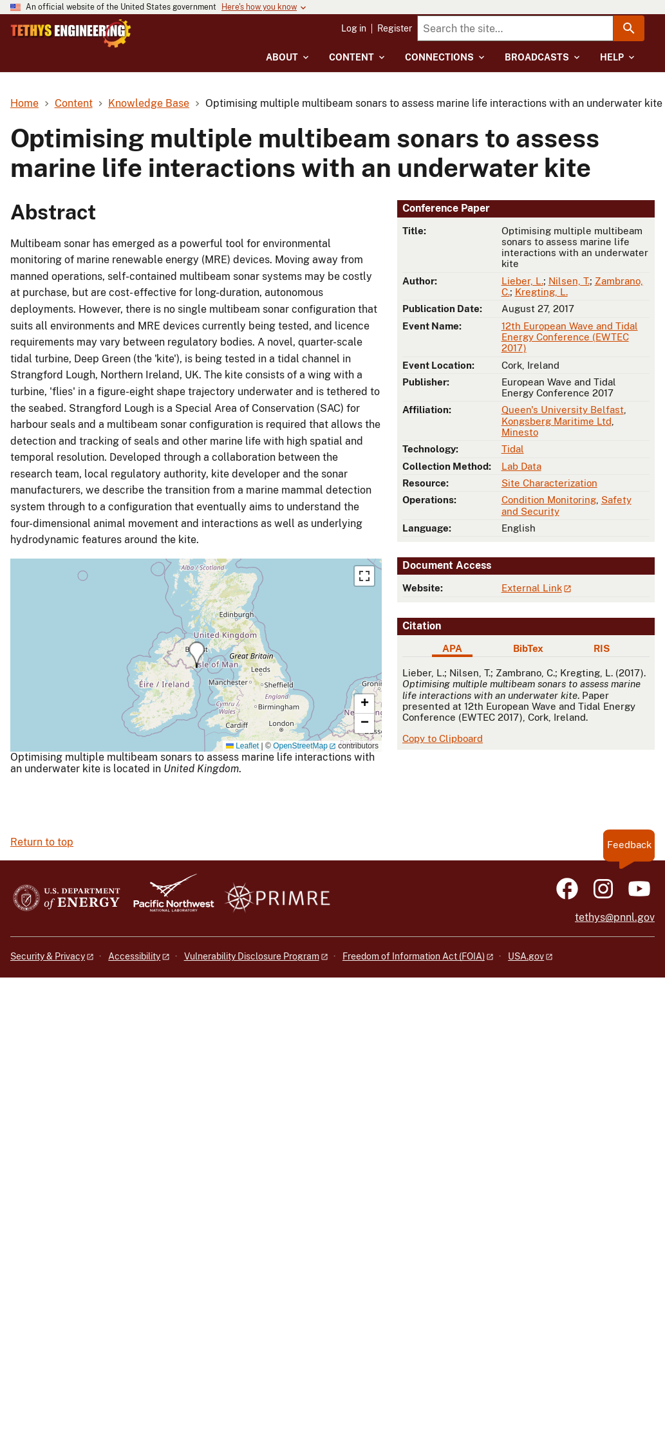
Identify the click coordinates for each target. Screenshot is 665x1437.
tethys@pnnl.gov (615, 917)
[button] (197, 655)
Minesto (519, 432)
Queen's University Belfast (562, 409)
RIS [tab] (602, 648)
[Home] (116, 33)
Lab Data (521, 466)
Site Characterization (549, 482)
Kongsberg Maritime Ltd (556, 421)
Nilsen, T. (569, 280)
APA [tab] (452, 648)
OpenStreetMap (300, 745)
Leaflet (242, 745)
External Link (531, 587)
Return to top (41, 842)
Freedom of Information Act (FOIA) (413, 956)
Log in (353, 28)
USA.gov (526, 956)
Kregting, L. (541, 291)
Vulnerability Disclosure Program (251, 956)
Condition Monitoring (548, 499)
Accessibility (134, 956)
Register (394, 28)
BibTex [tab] (528, 648)
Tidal (512, 448)
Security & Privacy (47, 956)
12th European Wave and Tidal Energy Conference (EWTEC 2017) (569, 337)
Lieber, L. (522, 280)
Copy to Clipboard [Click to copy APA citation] (442, 738)
